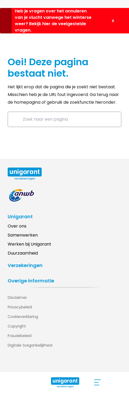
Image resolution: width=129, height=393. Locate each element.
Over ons (17, 226)
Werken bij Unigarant (29, 244)
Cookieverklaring (23, 316)
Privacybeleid (20, 307)
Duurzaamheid (23, 253)
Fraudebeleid (19, 335)
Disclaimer (17, 297)
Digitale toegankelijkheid (30, 345)
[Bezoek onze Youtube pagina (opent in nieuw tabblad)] (33, 362)
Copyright (17, 326)
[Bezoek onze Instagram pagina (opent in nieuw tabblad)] (22, 362)
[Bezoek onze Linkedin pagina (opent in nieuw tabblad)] (12, 362)
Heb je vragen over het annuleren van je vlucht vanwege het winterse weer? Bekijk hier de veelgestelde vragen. (53, 20)
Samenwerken (23, 235)
